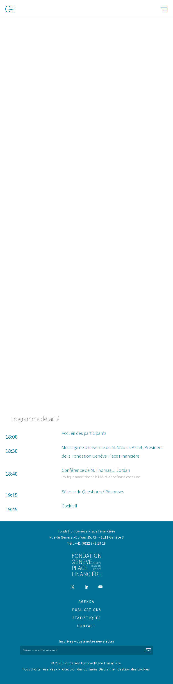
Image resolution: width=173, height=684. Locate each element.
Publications (86, 609)
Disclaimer (107, 669)
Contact (86, 626)
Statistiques (87, 617)
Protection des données (78, 669)
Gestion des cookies (133, 669)
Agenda (86, 601)
